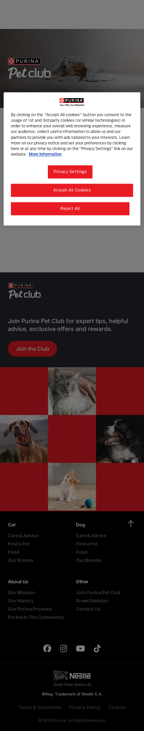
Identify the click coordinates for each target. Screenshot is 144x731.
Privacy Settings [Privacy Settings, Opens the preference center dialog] (70, 171)
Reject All (70, 208)
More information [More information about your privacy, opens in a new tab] (45, 154)
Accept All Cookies (71, 190)
